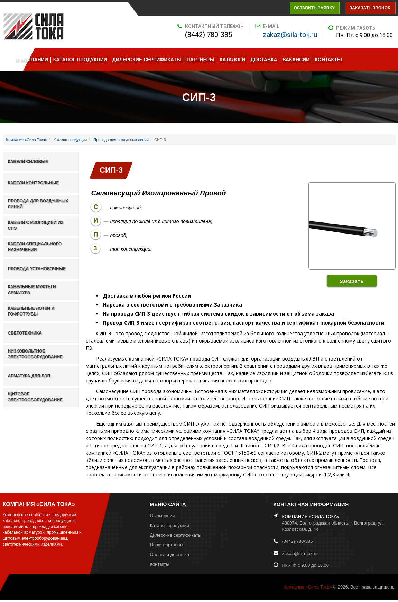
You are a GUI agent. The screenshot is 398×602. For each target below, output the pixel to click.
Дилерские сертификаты (147, 59)
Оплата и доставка (169, 554)
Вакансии (296, 59)
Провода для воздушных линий (121, 140)
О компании (31, 59)
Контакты (328, 59)
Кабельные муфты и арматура (32, 289)
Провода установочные (37, 268)
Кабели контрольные (33, 183)
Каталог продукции (80, 59)
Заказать (352, 281)
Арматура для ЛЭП (29, 376)
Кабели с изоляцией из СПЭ (36, 225)
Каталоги (233, 59)
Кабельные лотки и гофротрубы (31, 311)
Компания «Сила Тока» (26, 140)
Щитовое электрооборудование (35, 397)
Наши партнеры (166, 544)
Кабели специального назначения (35, 246)
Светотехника (25, 333)
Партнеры (200, 59)
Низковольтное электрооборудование (35, 354)
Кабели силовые (28, 161)
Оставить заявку (314, 8)
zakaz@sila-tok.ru (290, 34)
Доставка (264, 59)
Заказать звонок (370, 8)
